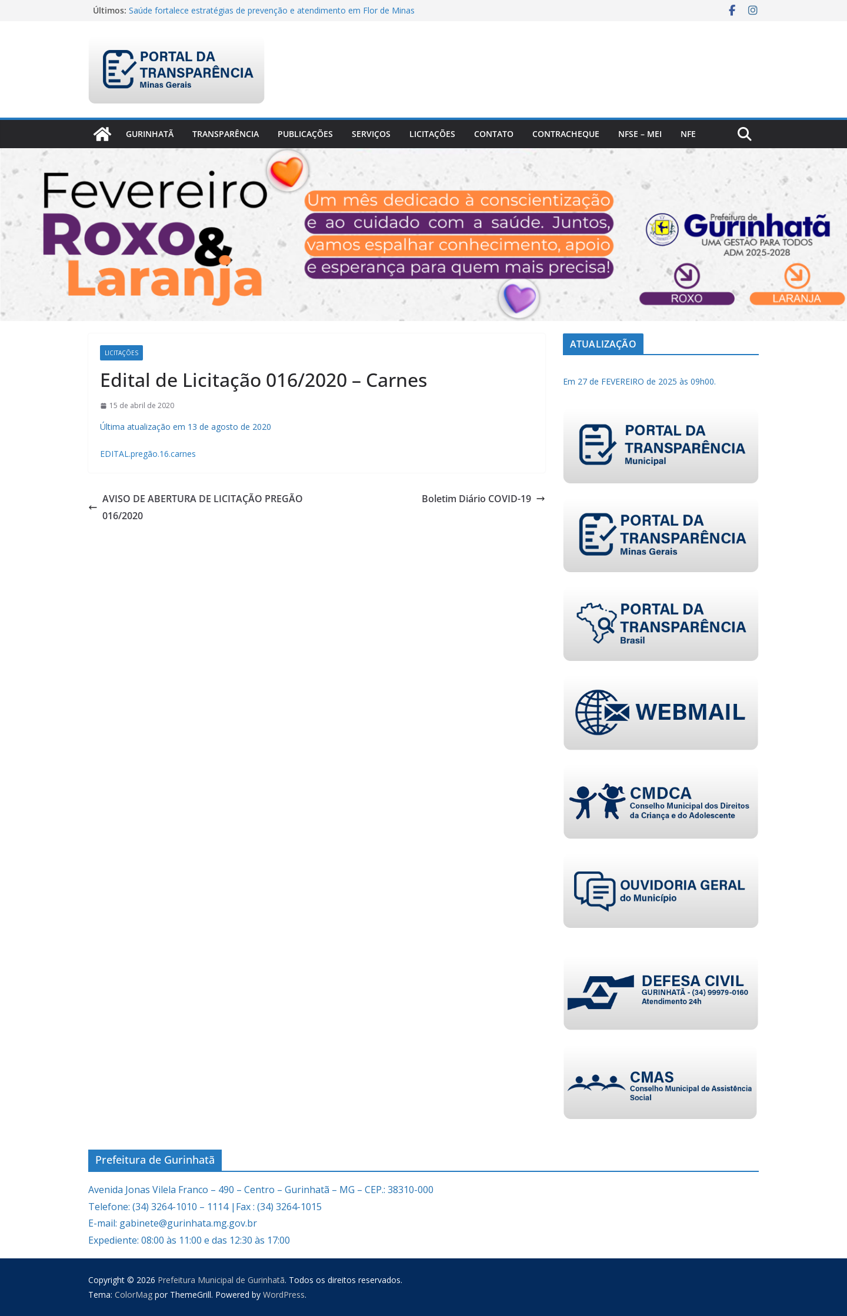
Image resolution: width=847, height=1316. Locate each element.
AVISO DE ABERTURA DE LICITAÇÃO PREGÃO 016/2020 (195, 507)
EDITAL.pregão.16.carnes (148, 453)
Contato (493, 133)
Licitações (432, 133)
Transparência (225, 133)
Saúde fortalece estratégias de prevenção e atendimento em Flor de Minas (272, 10)
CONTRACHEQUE (565, 133)
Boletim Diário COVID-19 (483, 498)
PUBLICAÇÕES (305, 133)
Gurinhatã (150, 133)
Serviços (371, 133)
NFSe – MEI (640, 133)
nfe (688, 133)
